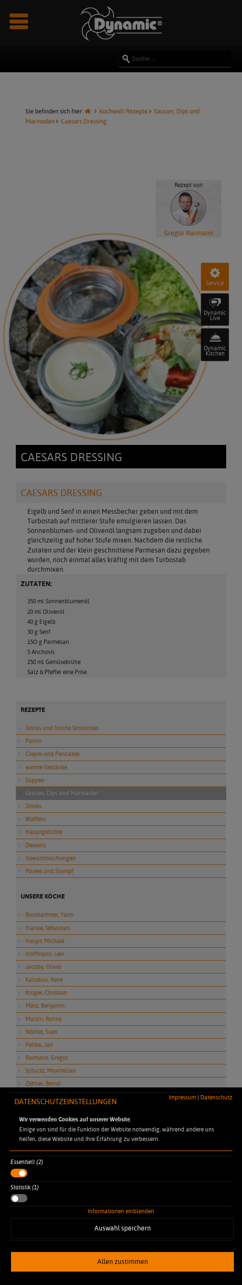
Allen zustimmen (122, 1261)
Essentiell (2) (27, 1161)
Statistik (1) (25, 1187)
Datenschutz (216, 1097)
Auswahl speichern (122, 1228)
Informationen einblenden (121, 1211)
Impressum (182, 1097)
